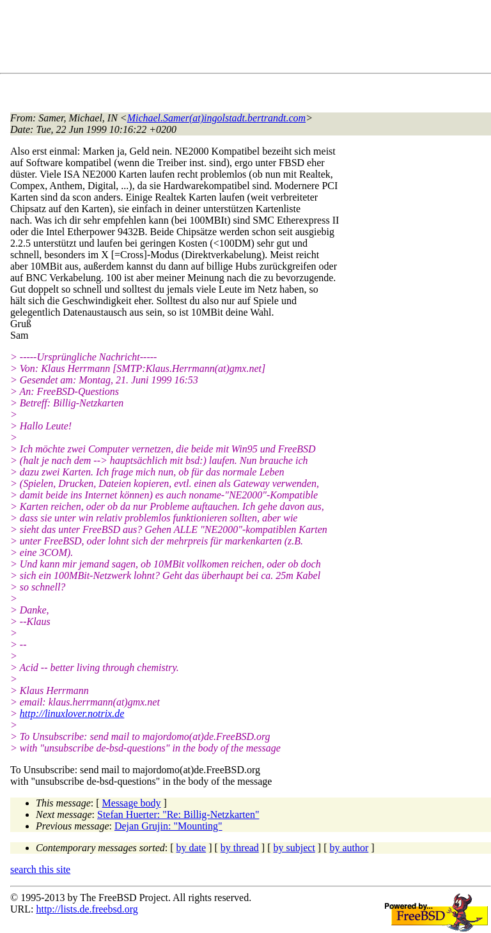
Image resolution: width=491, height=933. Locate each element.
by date (191, 847)
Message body (131, 803)
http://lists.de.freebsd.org (86, 909)
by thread (240, 847)
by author (348, 847)
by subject (294, 847)
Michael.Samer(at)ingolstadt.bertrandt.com (216, 117)
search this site (40, 869)
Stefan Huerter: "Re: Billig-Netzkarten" (178, 814)
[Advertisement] (243, 39)
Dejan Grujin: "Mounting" (168, 826)
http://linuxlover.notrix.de (72, 713)
